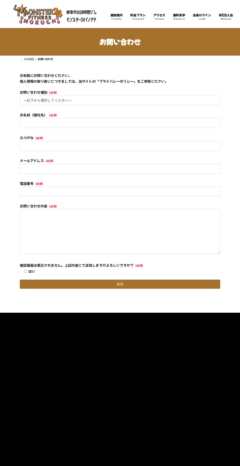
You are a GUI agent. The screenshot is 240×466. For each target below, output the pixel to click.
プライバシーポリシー (37, 316)
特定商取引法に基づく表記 (92, 316)
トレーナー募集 (150, 316)
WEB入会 (174, 316)
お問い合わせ (124, 316)
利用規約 (63, 316)
